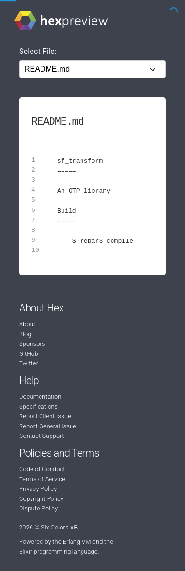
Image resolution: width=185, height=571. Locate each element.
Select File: (38, 51)
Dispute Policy (38, 508)
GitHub (28, 353)
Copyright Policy (41, 498)
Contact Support (41, 435)
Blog (25, 334)
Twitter (28, 363)
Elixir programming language (58, 551)
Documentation (40, 396)
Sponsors (32, 343)
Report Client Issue (45, 416)
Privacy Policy (38, 488)
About (27, 324)
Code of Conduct (42, 469)
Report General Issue (47, 426)
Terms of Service (42, 479)
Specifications (38, 406)
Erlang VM (77, 541)
